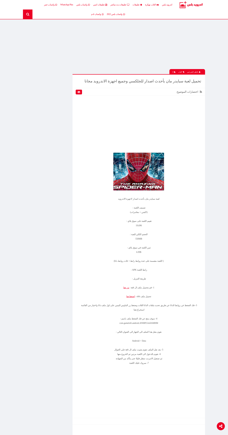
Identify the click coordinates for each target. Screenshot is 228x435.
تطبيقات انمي (100, 5)
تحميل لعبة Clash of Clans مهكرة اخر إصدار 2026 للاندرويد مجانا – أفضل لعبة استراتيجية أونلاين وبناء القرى (43, 223)
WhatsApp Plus (66, 4)
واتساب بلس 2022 (116, 14)
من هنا (128, 287)
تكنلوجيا (65, 118)
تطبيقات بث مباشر (120, 5)
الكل (66, 85)
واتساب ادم (97, 14)
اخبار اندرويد (40, 85)
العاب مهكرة (152, 5)
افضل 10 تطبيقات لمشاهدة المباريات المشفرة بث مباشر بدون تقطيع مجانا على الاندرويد (42, 156)
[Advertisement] (140, 46)
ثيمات (42, 118)
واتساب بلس (83, 5)
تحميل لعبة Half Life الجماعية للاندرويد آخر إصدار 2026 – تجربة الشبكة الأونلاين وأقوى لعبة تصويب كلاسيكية (43, 167)
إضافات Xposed (61, 91)
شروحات (41, 124)
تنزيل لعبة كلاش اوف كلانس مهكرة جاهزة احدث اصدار (42, 256)
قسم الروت (63, 129)
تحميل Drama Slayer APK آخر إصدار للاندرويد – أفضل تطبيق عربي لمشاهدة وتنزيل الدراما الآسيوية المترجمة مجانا (43, 178)
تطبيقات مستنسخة (37, 113)
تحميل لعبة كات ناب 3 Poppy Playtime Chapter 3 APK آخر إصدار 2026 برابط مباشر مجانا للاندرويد (43, 200)
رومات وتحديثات (61, 124)
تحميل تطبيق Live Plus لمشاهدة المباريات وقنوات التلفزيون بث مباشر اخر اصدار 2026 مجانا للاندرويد (42, 65)
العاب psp (41, 96)
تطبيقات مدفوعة (61, 113)
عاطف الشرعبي (193, 71)
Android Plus (191, 5)
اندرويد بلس (167, 4)
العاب (181, 71)
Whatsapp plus (62, 135)
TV (44, 129)
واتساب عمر (50, 5)
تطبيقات (137, 5)
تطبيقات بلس (39, 107)
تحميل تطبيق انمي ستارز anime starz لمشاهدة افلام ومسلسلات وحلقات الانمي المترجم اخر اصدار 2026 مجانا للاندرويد (42, 189)
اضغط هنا (132, 296)
